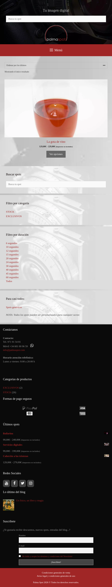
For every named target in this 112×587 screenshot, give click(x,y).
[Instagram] (30, 483)
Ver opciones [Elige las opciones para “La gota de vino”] (55, 154)
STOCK (10, 211)
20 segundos (12, 258)
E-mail (21, 546)
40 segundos (12, 269)
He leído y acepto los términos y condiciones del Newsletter (47, 556)
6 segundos (11, 243)
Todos (9, 281)
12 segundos (12, 250)
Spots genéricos (14, 307)
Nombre (22, 535)
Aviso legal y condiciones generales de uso (56, 576)
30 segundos (12, 266)
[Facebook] (14, 483)
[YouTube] (6, 483)
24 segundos (12, 262)
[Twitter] (22, 483)
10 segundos (12, 247)
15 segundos (12, 254)
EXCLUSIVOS (14, 216)
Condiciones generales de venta (56, 573)
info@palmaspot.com (14, 350)
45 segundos (12, 273)
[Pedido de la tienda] (56, 65)
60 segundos (12, 277)
